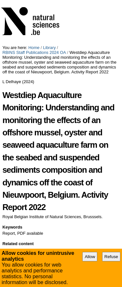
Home (33, 47)
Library (49, 47)
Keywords (12, 227)
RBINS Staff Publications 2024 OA (34, 52)
